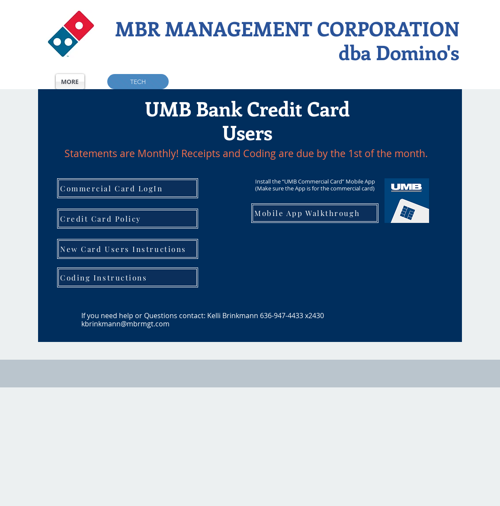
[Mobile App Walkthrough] (314, 213)
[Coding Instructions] (127, 277)
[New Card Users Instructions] (127, 249)
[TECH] (138, 81)
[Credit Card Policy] (127, 219)
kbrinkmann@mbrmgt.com (125, 324)
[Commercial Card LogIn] (127, 188)
